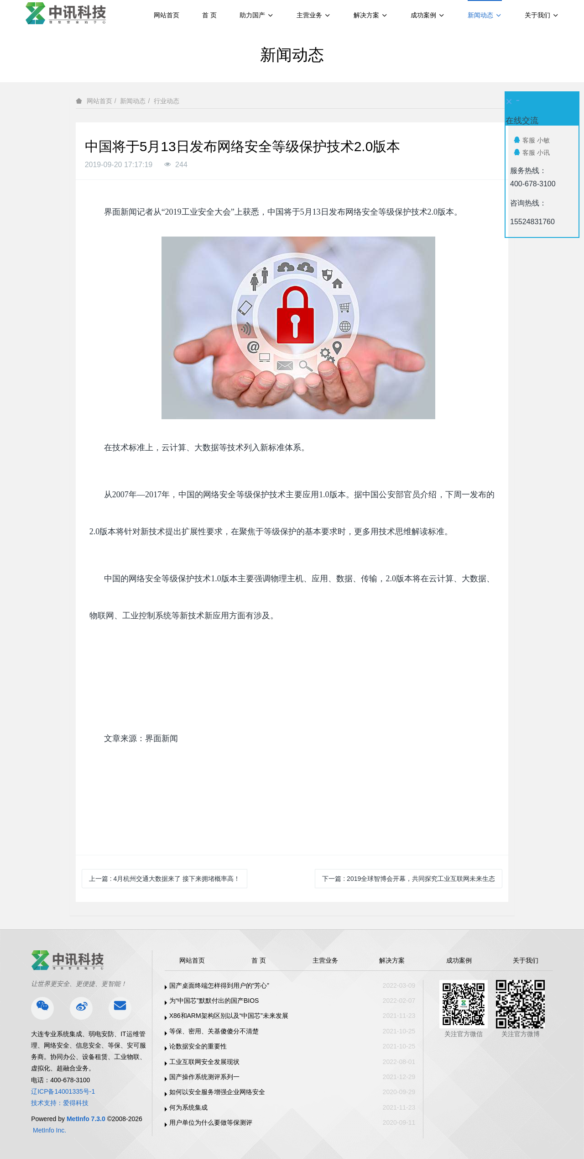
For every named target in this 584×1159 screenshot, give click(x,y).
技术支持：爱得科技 (60, 1102)
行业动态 (166, 101)
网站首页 (166, 15)
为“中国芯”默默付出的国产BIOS (214, 1000)
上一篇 (164, 878)
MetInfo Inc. (49, 1130)
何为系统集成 (188, 1107)
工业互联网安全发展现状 (204, 1061)
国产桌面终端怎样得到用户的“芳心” (219, 985)
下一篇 (408, 878)
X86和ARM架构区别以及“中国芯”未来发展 (228, 1015)
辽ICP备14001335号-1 (63, 1091)
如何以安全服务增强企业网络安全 (217, 1092)
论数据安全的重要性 (198, 1046)
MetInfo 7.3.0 (86, 1118)
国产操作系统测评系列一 (204, 1076)
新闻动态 (133, 101)
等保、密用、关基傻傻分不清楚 (214, 1031)
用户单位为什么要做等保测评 (210, 1122)
